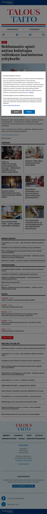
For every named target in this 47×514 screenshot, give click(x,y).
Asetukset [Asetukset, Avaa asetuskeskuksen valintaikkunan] (16, 112)
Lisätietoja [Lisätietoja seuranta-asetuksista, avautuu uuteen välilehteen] (31, 92)
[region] (23, 93)
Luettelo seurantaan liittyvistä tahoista (11, 105)
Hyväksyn (29, 112)
